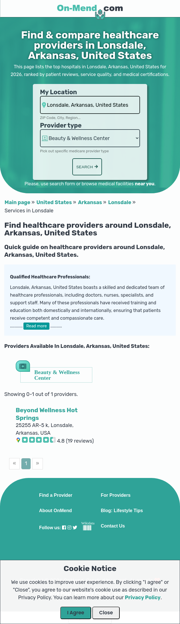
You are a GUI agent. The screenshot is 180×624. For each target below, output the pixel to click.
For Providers (116, 495)
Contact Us (113, 526)
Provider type (61, 125)
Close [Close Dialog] (106, 612)
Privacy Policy (143, 597)
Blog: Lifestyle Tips (122, 510)
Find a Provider (55, 495)
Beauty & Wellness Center (57, 374)
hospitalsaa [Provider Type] (90, 138)
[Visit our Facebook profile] (64, 527)
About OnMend (55, 510)
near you (144, 183)
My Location (58, 92)
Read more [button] (36, 326)
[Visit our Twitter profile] (75, 527)
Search (87, 167)
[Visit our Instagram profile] (69, 527)
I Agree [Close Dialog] (75, 612)
